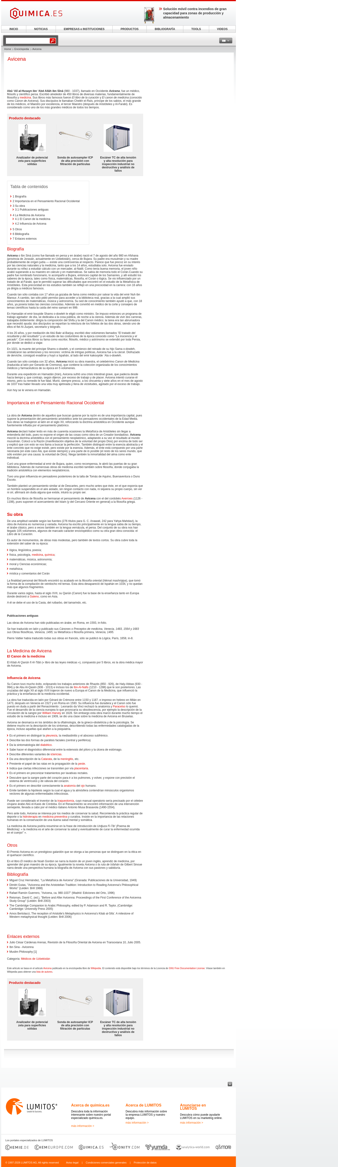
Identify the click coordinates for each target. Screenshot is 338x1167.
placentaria (81, 768)
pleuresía (51, 735)
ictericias (55, 754)
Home (7, 49)
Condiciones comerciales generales (106, 1162)
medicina (25, 97)
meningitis (66, 759)
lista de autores (44, 972)
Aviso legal (72, 1162)
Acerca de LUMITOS (143, 1105)
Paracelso (119, 706)
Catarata (46, 759)
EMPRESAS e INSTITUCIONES (84, 29)
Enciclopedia (21, 49)
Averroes (127, 498)
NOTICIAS (41, 29)
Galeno (34, 596)
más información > (82, 1126)
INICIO (13, 29)
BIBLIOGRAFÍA (165, 29)
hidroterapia (30, 816)
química (49, 554)
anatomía (70, 785)
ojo (83, 785)
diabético (46, 745)
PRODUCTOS (129, 29)
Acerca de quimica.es (90, 1105)
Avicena (47, 968)
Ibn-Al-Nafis (81, 687)
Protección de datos (145, 1162)
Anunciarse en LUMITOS (193, 1106)
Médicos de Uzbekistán (35, 958)
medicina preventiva (54, 816)
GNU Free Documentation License (187, 968)
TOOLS (196, 29)
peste (81, 763)
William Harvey (51, 713)
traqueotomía (66, 800)
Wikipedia (96, 968)
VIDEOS (222, 29)
